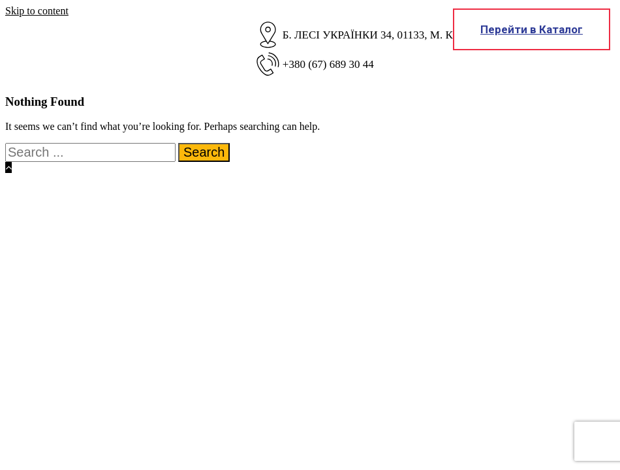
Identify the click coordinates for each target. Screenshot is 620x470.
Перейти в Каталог (531, 29)
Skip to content (37, 10)
